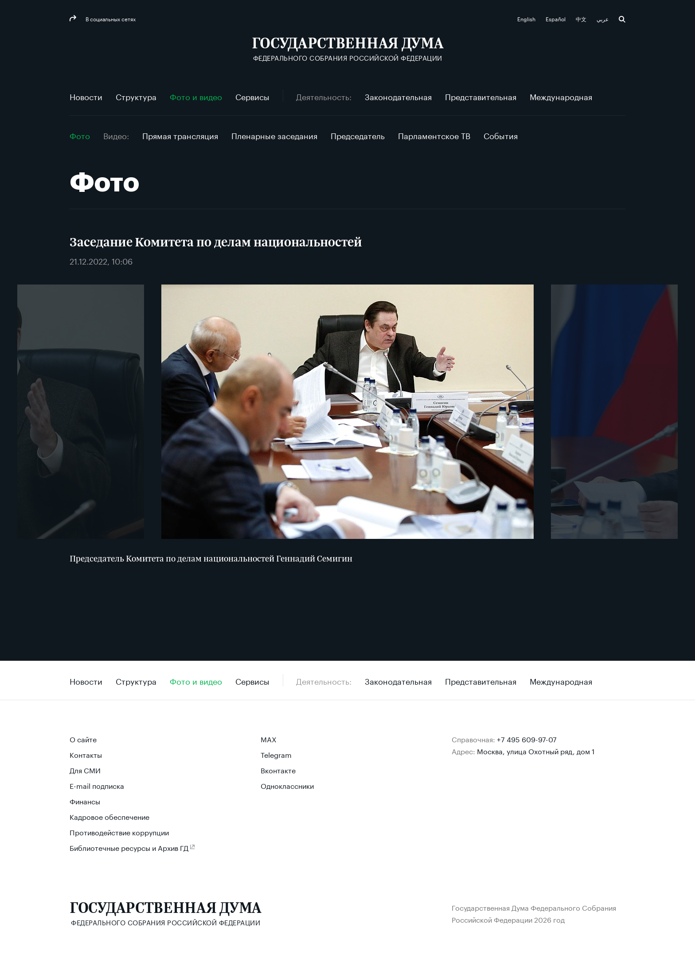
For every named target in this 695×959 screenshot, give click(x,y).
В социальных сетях (110, 18)
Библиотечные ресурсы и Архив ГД (129, 847)
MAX (269, 738)
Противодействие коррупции (119, 831)
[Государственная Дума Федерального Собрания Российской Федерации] (348, 49)
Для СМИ (85, 769)
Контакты (86, 754)
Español (556, 18)
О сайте (83, 738)
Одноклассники (287, 785)
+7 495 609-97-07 (527, 738)
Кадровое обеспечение (109, 816)
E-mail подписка (97, 785)
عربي (603, 18)
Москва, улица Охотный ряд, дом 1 (536, 750)
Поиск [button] (622, 19)
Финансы (85, 800)
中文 (582, 18)
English (527, 18)
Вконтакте (278, 769)
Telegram (276, 754)
